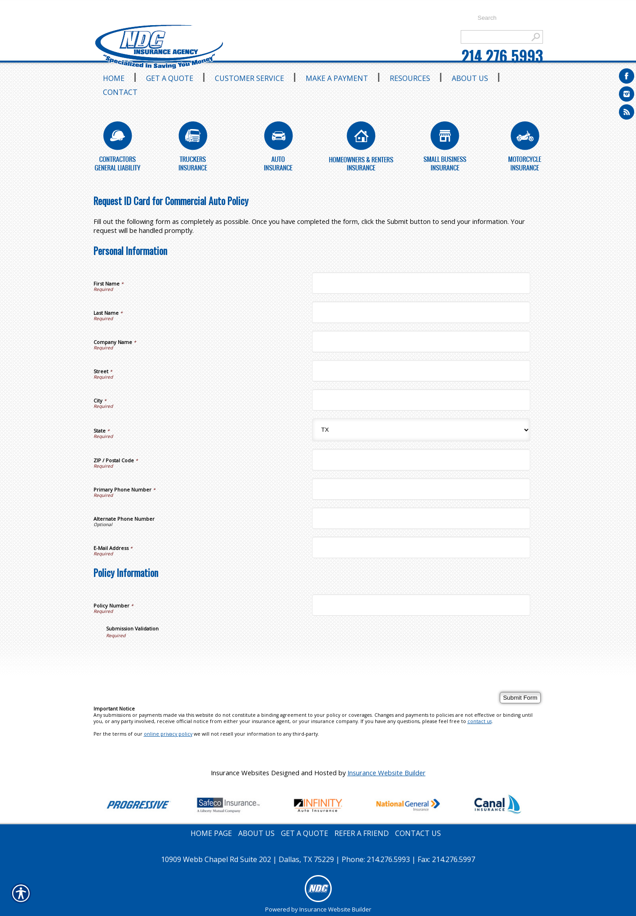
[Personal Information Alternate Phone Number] (421, 518)
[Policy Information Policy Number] (421, 605)
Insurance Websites (240, 772)
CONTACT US (418, 833)
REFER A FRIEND (361, 833)
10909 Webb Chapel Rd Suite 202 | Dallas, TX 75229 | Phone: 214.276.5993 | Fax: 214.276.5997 (318, 859)
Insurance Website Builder (386, 772)
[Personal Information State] (421, 430)
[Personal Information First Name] (421, 283)
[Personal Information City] (421, 400)
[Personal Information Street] (421, 371)
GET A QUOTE (304, 833)
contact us (479, 721)
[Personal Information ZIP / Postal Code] (421, 460)
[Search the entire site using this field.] (505, 18)
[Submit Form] (520, 697)
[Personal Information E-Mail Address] (421, 547)
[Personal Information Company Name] (421, 342)
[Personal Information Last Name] (421, 312)
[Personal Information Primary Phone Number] (421, 489)
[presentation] (174, 656)
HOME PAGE (211, 833)
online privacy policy (168, 734)
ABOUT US (256, 833)
